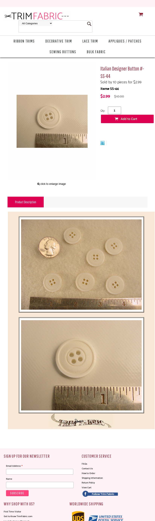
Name (9, 479)
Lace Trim (90, 41)
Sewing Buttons (63, 51)
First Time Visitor (12, 511)
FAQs (84, 464)
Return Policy (88, 483)
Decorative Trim (58, 41)
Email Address (14, 466)
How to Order (88, 473)
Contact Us (87, 468)
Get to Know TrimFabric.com (18, 516)
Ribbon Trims (24, 41)
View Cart (86, 487)
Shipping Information (92, 478)
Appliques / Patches (125, 41)
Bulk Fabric (96, 51)
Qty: (102, 110)
